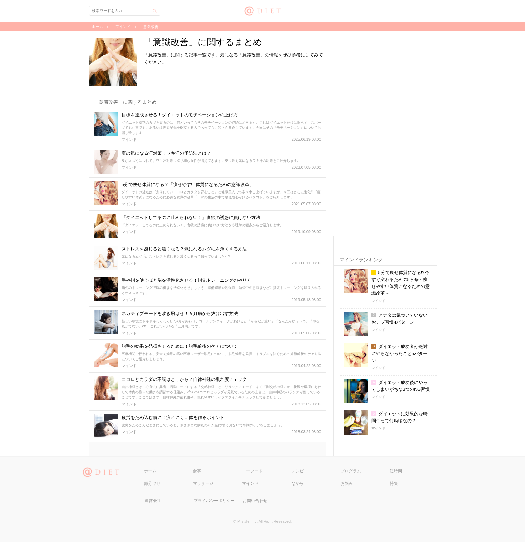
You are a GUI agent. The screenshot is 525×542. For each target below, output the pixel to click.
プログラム (350, 471)
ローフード (252, 471)
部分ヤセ (152, 483)
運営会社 (153, 500)
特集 (394, 483)
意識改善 (150, 26)
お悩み (346, 483)
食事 (197, 471)
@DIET (262, 10)
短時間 (396, 471)
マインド (250, 483)
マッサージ (203, 483)
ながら (297, 483)
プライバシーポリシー (214, 500)
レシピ (297, 471)
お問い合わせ (255, 500)
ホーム (150, 471)
